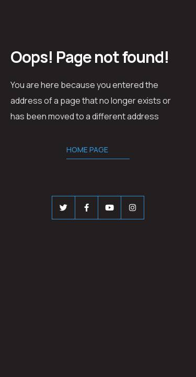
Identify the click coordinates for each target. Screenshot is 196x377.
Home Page (87, 149)
